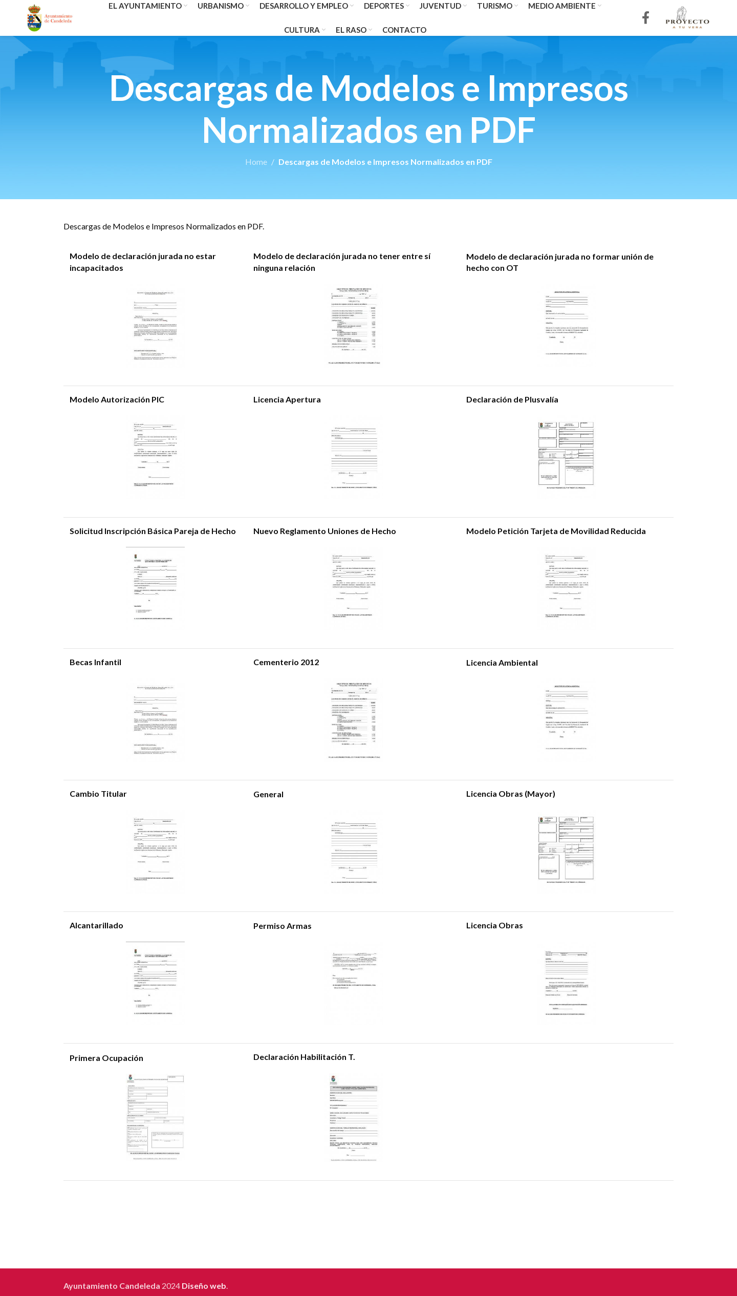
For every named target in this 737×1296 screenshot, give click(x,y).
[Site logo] (50, 17)
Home (256, 161)
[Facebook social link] (646, 18)
